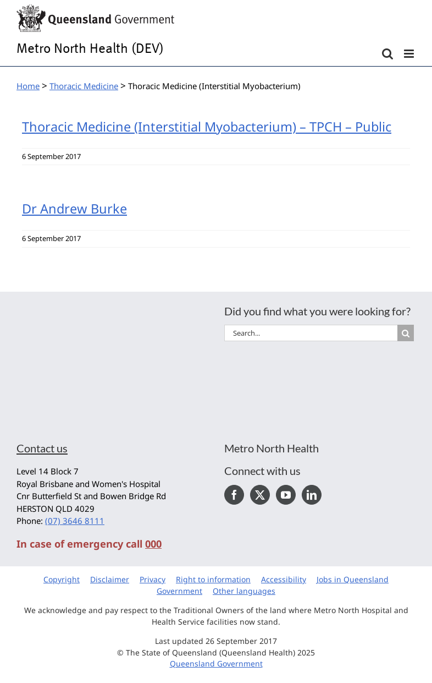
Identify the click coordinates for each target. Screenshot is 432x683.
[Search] (405, 333)
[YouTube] (286, 495)
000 (153, 543)
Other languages (244, 591)
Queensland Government (216, 663)
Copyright (61, 579)
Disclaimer (109, 579)
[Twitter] (260, 495)
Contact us (42, 448)
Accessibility (283, 579)
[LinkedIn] (312, 495)
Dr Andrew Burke (74, 208)
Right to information (213, 579)
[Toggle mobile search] (387, 53)
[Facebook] (234, 495)
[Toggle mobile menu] (410, 53)
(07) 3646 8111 (74, 520)
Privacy (152, 579)
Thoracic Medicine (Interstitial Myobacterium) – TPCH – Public (206, 126)
